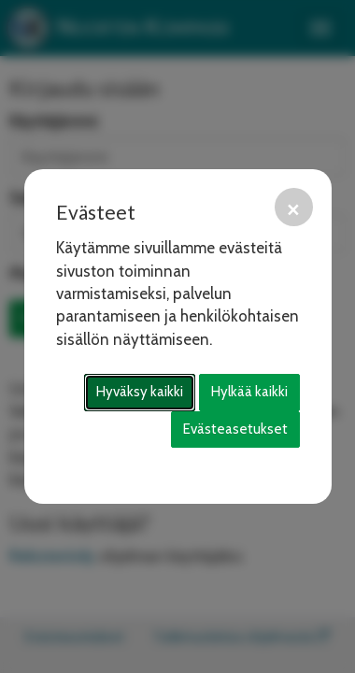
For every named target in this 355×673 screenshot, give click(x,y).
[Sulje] (294, 207)
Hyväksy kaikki (139, 391)
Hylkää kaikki (249, 391)
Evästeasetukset (235, 429)
